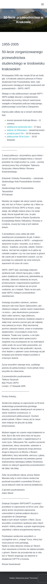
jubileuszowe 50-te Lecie (18, 137)
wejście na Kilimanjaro (17, 130)
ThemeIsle (33, 578)
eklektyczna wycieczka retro (19, 127)
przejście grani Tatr (15, 133)
